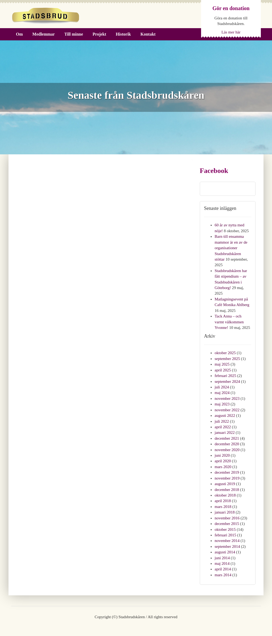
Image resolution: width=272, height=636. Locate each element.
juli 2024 (222, 387)
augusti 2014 (225, 552)
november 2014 (227, 541)
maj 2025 (222, 364)
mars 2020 (223, 467)
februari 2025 (225, 376)
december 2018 (227, 489)
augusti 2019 (225, 484)
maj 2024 (222, 393)
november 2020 (227, 450)
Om (19, 34)
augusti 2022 (225, 415)
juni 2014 (222, 558)
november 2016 (227, 518)
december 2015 (227, 523)
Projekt (99, 34)
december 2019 (227, 472)
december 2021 (227, 438)
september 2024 (227, 381)
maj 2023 (222, 404)
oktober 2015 (225, 529)
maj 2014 (222, 563)
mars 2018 (223, 506)
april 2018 (223, 501)
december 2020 (227, 444)
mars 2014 (223, 575)
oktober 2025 (225, 353)
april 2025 (223, 370)
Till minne (73, 34)
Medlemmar (43, 34)
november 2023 (227, 398)
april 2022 (223, 427)
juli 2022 (222, 421)
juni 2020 (222, 455)
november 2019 (227, 478)
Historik (123, 34)
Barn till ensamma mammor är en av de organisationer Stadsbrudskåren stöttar (231, 247)
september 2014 (227, 546)
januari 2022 (225, 432)
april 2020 (223, 461)
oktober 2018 (225, 495)
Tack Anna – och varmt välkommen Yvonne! (229, 322)
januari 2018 (225, 512)
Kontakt (148, 34)
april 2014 (223, 569)
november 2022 (227, 410)
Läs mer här (231, 32)
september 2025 (227, 359)
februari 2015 (225, 535)
